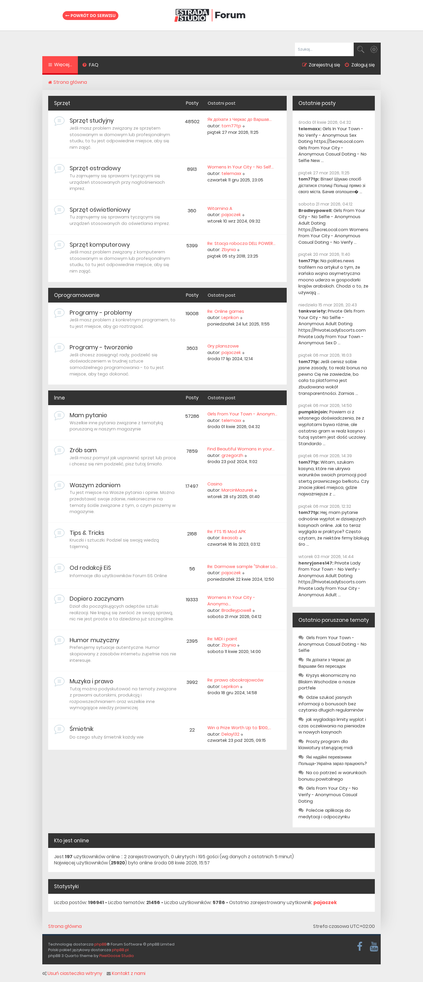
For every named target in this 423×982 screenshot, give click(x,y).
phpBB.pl (120, 949)
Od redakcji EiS (90, 568)
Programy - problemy (101, 312)
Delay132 (230, 734)
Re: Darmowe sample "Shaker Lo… (242, 567)
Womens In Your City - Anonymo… (231, 600)
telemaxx (231, 173)
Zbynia (228, 250)
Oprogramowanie (77, 295)
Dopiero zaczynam (97, 598)
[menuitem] (90, 65)
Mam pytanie (88, 415)
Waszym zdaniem (95, 485)
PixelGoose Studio (116, 955)
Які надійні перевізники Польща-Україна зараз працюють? (332, 760)
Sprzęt (62, 103)
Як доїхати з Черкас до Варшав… (239, 119)
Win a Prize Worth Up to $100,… (239, 728)
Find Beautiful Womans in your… (241, 449)
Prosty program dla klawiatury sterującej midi (325, 745)
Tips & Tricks (87, 533)
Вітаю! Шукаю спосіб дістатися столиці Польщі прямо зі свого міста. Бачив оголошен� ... (331, 185)
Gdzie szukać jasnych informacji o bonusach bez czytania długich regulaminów (330, 703)
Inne (59, 397)
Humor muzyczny (94, 640)
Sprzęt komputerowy (100, 245)
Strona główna (65, 926)
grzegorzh (232, 455)
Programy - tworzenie (101, 347)
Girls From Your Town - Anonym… (242, 414)
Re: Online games (225, 311)
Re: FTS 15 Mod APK (226, 532)
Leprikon (230, 317)
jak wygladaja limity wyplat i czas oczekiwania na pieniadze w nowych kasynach (332, 726)
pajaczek (231, 215)
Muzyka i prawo (91, 681)
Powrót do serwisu (90, 15)
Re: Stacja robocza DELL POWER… (241, 243)
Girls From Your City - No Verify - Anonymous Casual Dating (328, 794)
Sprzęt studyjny (92, 120)
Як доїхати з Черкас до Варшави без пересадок (324, 663)
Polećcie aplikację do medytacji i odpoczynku (324, 813)
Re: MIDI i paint (222, 639)
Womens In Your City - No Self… (240, 167)
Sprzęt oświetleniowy (100, 210)
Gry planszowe (223, 346)
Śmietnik (81, 729)
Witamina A (219, 208)
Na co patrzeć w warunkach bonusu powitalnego (332, 776)
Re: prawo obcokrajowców (235, 680)
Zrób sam (83, 450)
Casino (214, 484)
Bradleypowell (236, 610)
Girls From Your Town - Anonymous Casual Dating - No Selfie (332, 644)
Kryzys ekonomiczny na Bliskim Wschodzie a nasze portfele (327, 681)
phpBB (100, 944)
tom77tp (231, 126)
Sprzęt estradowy (95, 168)
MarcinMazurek (237, 490)
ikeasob (229, 538)
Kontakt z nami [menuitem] (126, 973)
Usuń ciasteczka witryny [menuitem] (72, 973)
